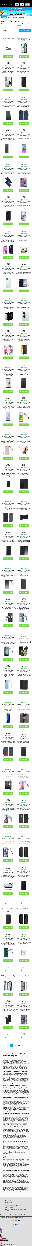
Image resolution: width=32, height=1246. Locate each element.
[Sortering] (6, 30)
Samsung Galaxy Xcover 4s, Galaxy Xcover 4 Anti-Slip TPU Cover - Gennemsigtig (8, 140)
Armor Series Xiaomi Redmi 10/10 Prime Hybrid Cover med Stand (24, 39)
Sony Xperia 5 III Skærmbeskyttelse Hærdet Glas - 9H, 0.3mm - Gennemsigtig (8, 943)
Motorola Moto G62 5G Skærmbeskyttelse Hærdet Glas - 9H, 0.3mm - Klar (23, 609)
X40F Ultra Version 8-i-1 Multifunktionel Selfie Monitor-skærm (23, 441)
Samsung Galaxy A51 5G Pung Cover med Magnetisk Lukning (24, 641)
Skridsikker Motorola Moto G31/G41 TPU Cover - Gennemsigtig (8, 675)
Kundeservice (7, 1214)
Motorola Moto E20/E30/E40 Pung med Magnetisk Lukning (8, 541)
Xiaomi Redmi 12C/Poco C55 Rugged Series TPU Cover (23, 173)
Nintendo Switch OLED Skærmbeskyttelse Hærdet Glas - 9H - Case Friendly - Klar (8, 876)
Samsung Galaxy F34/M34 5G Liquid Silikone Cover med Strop (23, 273)
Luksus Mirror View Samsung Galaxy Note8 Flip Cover (23, 474)
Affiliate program (11, 1217)
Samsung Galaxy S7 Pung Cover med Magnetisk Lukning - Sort (8, 910)
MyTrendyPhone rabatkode (25, 1216)
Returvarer (12, 1214)
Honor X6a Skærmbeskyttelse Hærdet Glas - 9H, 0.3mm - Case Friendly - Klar (23, 776)
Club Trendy (27, 1214)
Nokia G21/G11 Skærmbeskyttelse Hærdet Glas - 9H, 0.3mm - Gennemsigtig (8, 642)
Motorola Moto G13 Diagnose (23, 205)
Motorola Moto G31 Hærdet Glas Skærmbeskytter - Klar (8, 842)
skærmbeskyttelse (7, 1103)
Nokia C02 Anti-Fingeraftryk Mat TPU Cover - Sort (23, 373)
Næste (19, 1045)
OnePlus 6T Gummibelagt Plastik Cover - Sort (24, 876)
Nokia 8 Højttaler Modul (8, 38)
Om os (22, 1214)
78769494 (11, 1207)
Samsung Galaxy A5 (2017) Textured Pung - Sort (23, 574)
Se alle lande (16, 1224)
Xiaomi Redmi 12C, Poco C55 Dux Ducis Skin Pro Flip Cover (8, 173)
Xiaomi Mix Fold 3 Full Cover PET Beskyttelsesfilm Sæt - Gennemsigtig (8, 307)
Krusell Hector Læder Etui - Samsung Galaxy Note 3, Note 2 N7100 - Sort (23, 508)
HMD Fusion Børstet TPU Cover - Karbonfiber (8, 775)
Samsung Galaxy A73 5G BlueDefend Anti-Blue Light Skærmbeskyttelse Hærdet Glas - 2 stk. (8, 240)
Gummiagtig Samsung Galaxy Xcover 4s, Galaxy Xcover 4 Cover (23, 742)
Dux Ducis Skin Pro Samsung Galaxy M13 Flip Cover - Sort (8, 1010)
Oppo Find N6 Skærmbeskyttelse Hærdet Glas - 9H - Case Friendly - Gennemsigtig (8, 575)
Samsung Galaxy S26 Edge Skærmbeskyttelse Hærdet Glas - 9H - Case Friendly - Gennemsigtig (8, 441)
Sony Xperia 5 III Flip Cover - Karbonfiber (23, 909)
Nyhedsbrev (2, 1216)
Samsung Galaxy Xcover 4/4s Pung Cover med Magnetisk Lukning (8, 508)
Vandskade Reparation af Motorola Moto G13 (24, 240)
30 (15, 1045)
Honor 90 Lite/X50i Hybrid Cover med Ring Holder (23, 1010)
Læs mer (19, 25)
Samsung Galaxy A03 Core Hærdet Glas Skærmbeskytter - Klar (24, 408)
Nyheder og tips (15, 1216)
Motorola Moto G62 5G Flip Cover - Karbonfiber (24, 842)
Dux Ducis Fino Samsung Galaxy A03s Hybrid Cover (24, 340)
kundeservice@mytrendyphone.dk (13, 1205)
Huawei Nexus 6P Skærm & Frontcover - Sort (8, 106)
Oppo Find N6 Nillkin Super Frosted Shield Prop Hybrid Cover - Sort (23, 542)
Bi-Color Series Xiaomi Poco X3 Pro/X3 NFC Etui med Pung (8, 742)
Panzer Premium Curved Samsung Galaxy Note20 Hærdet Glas (8, 408)
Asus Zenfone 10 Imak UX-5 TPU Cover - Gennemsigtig (23, 976)
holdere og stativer (16, 1129)
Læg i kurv (24, 56)
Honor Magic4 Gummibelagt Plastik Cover (23, 72)
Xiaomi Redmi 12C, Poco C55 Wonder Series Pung (8, 340)
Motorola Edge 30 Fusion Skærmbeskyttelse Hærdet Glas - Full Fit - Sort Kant (8, 809)
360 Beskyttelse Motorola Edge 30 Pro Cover (8, 976)
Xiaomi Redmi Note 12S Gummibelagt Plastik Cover (8, 206)
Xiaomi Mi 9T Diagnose (23, 138)
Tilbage (4, 17)
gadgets (7, 1159)
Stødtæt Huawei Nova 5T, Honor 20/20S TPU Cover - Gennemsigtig (8, 709)
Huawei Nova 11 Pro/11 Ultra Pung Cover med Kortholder (23, 106)
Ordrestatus (18, 1214)
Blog (10, 1216)
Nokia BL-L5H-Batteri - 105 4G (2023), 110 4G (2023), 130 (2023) (8, 475)
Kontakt (7, 1216)
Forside (1, 1214)
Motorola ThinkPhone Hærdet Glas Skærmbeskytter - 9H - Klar (8, 608)
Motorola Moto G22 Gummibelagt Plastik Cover (8, 273)
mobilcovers (5, 1075)
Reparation (19, 1179)
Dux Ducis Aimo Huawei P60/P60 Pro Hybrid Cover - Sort (8, 73)
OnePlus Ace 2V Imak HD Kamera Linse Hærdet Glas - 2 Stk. (24, 307)
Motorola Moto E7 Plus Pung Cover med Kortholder (23, 809)
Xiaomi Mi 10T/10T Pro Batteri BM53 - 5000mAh (24, 943)
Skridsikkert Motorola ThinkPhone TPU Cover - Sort (23, 675)
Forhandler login (3, 1217)
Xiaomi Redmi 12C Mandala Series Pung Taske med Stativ (24, 708)
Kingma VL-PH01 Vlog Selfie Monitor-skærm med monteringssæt (8, 374)
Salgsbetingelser (19, 1217)
